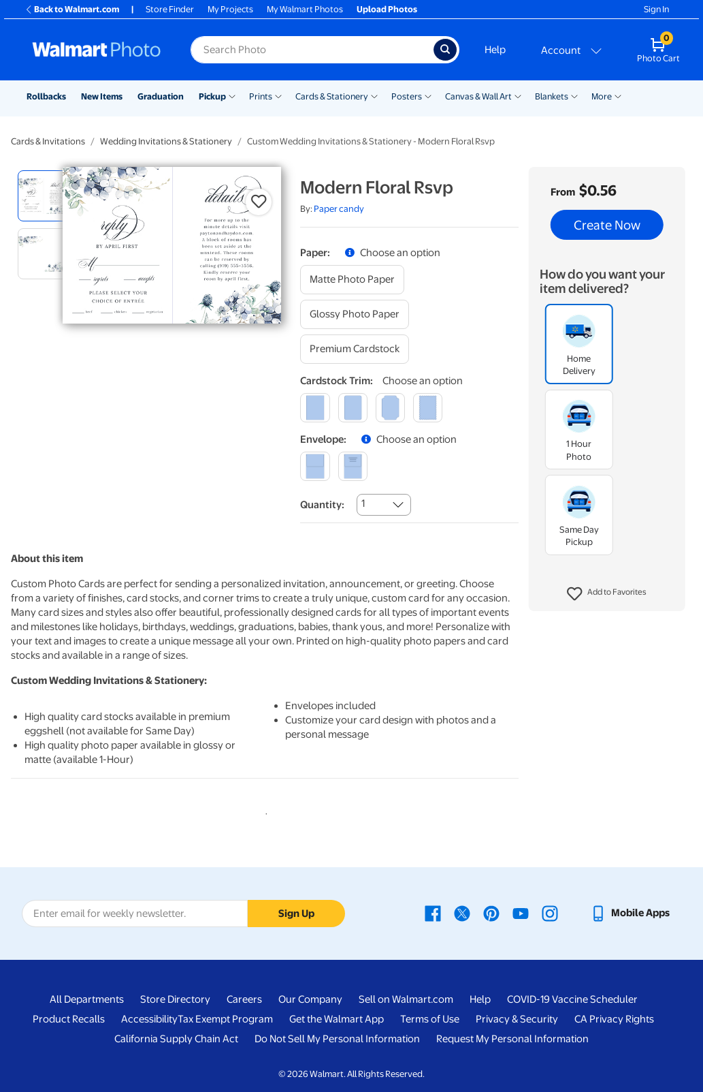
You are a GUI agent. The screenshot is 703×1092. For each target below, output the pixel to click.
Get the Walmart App (336, 1019)
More (601, 96)
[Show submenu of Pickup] (232, 95)
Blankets (551, 96)
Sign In (656, 9)
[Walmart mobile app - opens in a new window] (630, 913)
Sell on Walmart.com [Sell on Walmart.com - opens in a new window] (406, 999)
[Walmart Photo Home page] (96, 49)
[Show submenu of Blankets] (574, 95)
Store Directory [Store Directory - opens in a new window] (175, 999)
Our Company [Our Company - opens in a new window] (310, 999)
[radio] (43, 195)
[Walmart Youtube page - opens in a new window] (520, 913)
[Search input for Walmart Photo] (312, 49)
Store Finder (170, 9)
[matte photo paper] (352, 279)
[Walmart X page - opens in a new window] (462, 913)
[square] (314, 407)
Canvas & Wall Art (478, 96)
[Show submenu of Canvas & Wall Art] (518, 95)
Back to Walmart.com (71, 9)
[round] (352, 407)
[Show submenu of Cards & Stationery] (374, 95)
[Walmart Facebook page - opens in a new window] (433, 913)
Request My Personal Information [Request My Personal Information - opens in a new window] (512, 1039)
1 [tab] (263, 811)
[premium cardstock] (354, 349)
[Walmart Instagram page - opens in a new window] (550, 913)
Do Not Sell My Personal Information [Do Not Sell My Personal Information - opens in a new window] (337, 1039)
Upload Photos (387, 9)
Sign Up (296, 913)
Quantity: (322, 505)
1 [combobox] (363, 503)
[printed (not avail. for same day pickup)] (352, 466)
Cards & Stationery (331, 96)
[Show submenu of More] (618, 95)
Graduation (160, 96)
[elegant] (390, 407)
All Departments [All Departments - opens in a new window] (87, 999)
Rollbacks (46, 96)
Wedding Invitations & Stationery (166, 141)
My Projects (230, 9)
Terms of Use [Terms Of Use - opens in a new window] (429, 1019)
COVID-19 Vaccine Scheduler (572, 999)
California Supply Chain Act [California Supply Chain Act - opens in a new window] (176, 1039)
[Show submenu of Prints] (278, 95)
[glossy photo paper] (354, 314)
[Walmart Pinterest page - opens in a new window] (491, 913)
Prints (260, 96)
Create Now (607, 224)
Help (495, 50)
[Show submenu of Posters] (428, 95)
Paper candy (339, 209)
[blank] (314, 466)
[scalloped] (427, 407)
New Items (101, 96)
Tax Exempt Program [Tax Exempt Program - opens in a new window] (225, 1019)
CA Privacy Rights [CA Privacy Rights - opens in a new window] (614, 1019)
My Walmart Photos (305, 9)
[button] (607, 594)
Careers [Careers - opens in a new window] (244, 999)
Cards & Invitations (48, 141)
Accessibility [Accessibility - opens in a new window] (149, 1019)
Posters (406, 96)
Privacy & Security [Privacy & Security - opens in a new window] (517, 1019)
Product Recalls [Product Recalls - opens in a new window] (69, 1019)
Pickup (212, 96)
